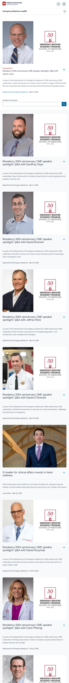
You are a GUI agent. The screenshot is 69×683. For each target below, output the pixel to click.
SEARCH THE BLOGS (10, 100)
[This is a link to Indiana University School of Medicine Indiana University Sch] (12, 3)
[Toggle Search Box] (64, 4)
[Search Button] (64, 104)
